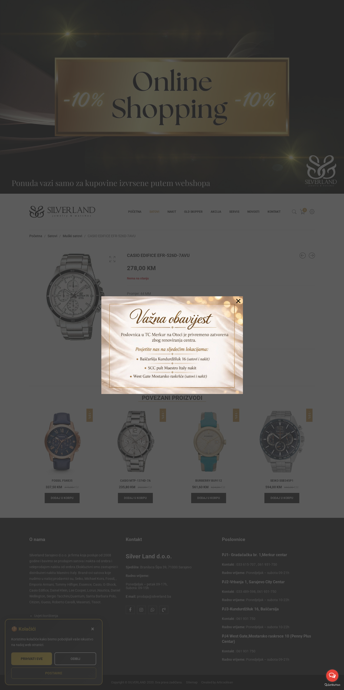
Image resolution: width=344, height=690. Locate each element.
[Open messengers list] (332, 675)
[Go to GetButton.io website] (332, 685)
